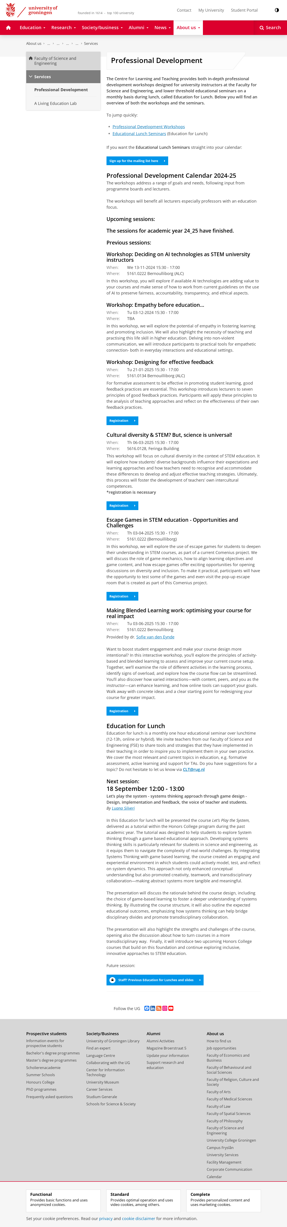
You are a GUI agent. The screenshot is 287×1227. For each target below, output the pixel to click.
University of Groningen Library (112, 1047)
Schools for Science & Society (111, 1110)
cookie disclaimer (138, 1218)
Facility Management (224, 1168)
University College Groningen (231, 1146)
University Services (223, 1161)
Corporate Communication (229, 1175)
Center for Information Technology (105, 1079)
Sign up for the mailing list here (141, 161)
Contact (184, 10)
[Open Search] (270, 27)
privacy (106, 1218)
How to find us (219, 1047)
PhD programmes (41, 1095)
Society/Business (102, 1040)
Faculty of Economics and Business (228, 1064)
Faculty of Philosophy (225, 1127)
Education (58, 43)
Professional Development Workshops (149, 126)
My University (211, 10)
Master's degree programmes (51, 1066)
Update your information (168, 1061)
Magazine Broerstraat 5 (166, 1054)
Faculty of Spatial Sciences (229, 1120)
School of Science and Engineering (67, 43)
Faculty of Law (218, 1112)
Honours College (40, 1088)
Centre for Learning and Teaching (77, 43)
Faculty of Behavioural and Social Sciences (229, 1076)
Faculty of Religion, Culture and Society (233, 1088)
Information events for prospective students (45, 1050)
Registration (124, 422)
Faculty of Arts (219, 1098)
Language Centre (100, 1061)
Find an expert (98, 1054)
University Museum (102, 1088)
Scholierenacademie (43, 1073)
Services (91, 43)
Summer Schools (40, 1081)
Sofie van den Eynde (155, 641)
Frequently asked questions (49, 1103)
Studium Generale (101, 1103)
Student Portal (244, 10)
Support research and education (165, 1072)
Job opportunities (221, 1054)
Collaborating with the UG (108, 1069)
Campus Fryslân (220, 1153)
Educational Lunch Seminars (139, 133)
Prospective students (46, 1040)
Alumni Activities (160, 1047)
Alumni (153, 1040)
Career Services (99, 1095)
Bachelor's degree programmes (53, 1059)
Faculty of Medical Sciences (229, 1105)
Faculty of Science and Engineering (48, 43)
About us (33, 43)
